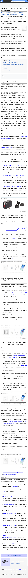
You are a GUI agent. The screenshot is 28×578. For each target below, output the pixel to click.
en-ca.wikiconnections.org (8, 569)
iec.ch (4, 494)
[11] (22, 421)
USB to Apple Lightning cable (11, 230)
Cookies (20, 569)
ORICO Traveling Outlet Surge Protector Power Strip (13, 175)
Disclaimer (24, 569)
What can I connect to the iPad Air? (10, 474)
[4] (26, 227)
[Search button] (26, 1)
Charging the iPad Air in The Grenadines (10, 62)
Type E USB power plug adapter (19, 355)
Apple (4, 491)
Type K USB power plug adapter (15, 421)
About (14, 569)
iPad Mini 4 (18, 563)
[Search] (18, 1)
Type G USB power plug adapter (19, 228)
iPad (12, 558)
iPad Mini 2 (13, 563)
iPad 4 (23, 558)
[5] (17, 229)
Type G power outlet (12, 238)
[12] (15, 195)
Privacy (11, 571)
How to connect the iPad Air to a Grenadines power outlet (13, 64)
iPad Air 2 (17, 561)
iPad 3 (19, 558)
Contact (17, 569)
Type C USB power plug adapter (15, 292)
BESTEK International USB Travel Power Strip (12, 186)
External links (5, 68)
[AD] (17, 195)
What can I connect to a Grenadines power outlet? (13, 472)
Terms (14, 571)
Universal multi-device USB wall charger (11, 543)
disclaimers (3, 77)
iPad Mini (22, 561)
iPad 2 (15, 558)
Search (17, 571)
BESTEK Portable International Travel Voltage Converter (14, 165)
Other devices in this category (8, 70)
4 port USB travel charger (7, 147)
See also (4, 66)
